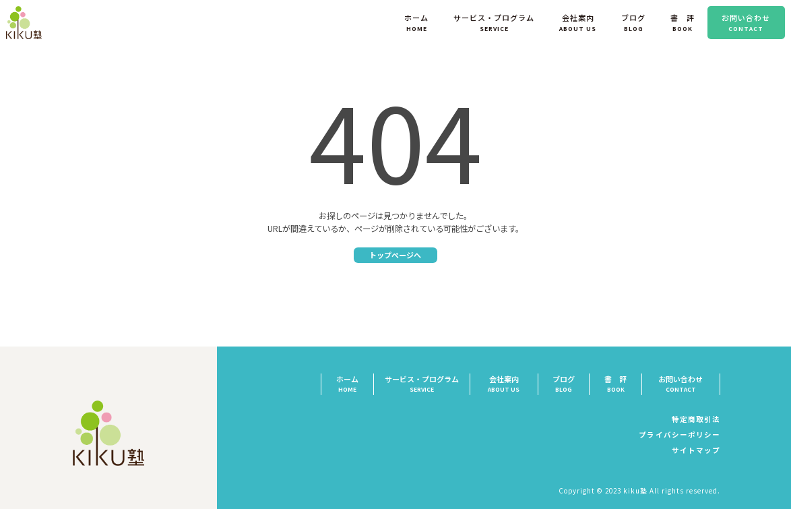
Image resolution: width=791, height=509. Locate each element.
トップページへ (395, 254)
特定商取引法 (696, 419)
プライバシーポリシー (679, 434)
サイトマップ (696, 450)
